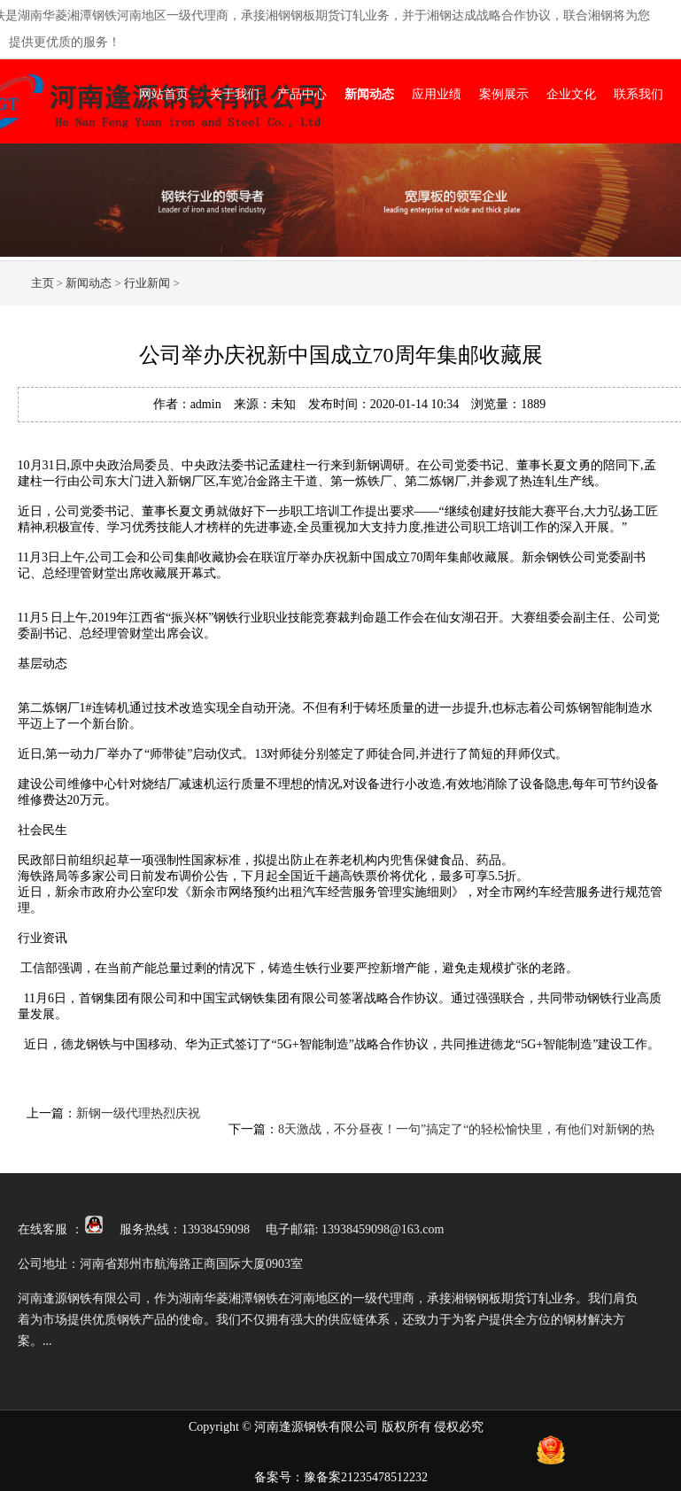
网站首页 (164, 94)
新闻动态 (369, 94)
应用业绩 (436, 94)
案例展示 (504, 94)
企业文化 (571, 94)
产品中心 (302, 94)
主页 (42, 283)
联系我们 (638, 94)
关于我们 (234, 94)
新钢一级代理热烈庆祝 (138, 1113)
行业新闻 (147, 283)
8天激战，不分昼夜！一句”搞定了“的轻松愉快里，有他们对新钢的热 (466, 1129)
